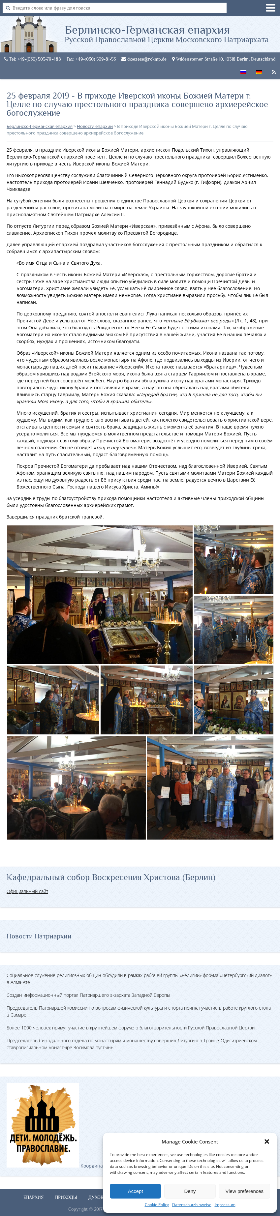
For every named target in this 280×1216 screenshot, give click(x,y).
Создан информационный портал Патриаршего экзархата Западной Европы (88, 995)
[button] (267, 1141)
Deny (190, 1191)
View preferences (245, 1191)
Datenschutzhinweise (191, 1204)
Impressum (225, 1204)
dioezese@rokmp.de (144, 59)
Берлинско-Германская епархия (167, 33)
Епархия (33, 1197)
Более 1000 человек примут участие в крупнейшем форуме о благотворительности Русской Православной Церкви (131, 1027)
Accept (135, 1191)
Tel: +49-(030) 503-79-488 (32, 59)
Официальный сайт (27, 891)
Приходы (66, 1197)
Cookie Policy (157, 1204)
